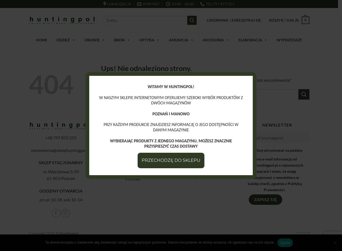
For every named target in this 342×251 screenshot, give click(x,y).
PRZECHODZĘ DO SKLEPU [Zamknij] (171, 160)
